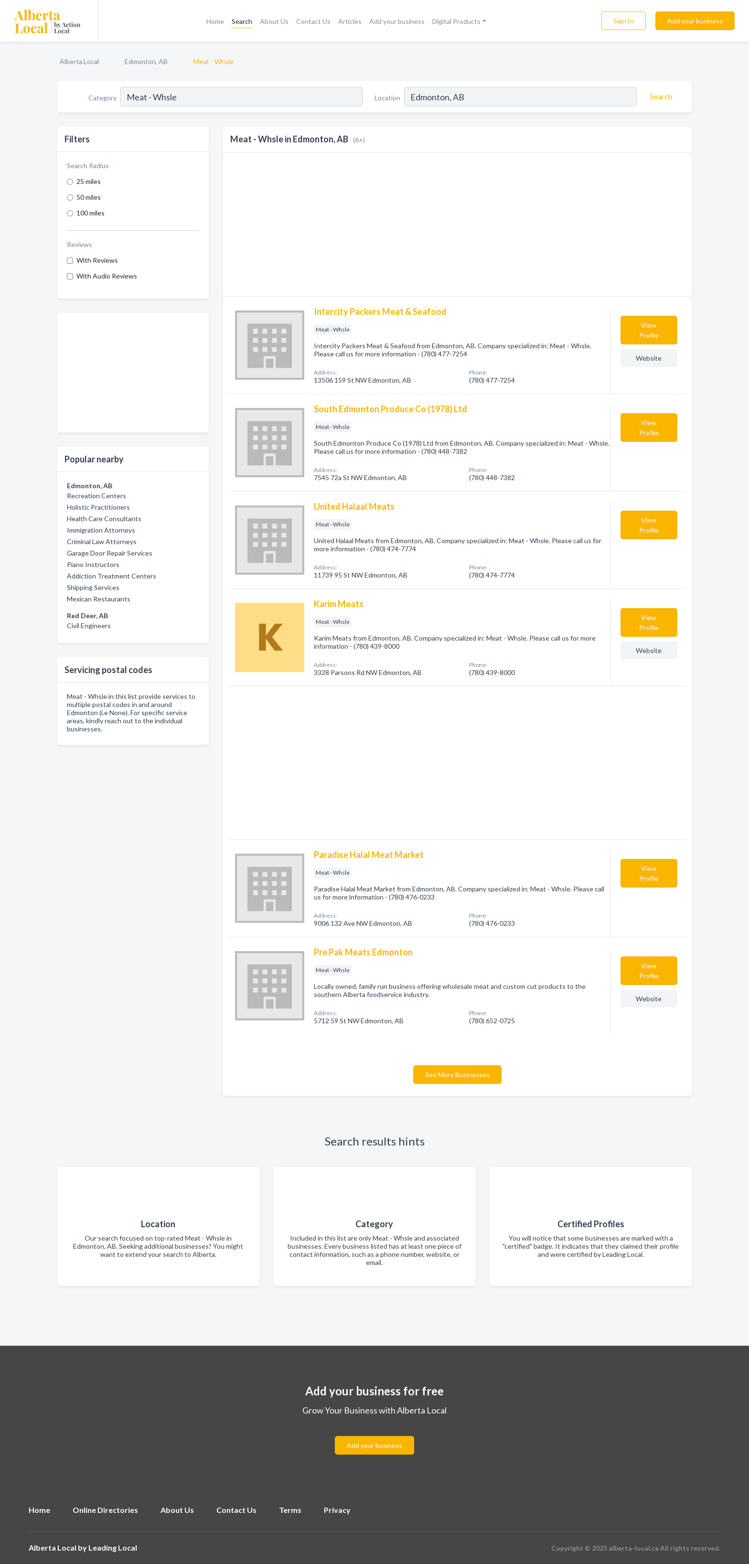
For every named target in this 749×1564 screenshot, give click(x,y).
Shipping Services (93, 587)
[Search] (659, 96)
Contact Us (313, 21)
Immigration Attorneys (101, 530)
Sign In (623, 21)
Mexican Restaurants (98, 599)
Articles (350, 21)
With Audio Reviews (106, 276)
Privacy (337, 1509)
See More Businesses (457, 1075)
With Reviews (97, 260)
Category (102, 98)
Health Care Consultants (104, 518)
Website (649, 358)
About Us (274, 21)
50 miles (88, 197)
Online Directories (105, 1509)
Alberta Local (79, 61)
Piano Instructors (93, 564)
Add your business (397, 21)
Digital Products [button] (456, 21)
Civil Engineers (89, 625)
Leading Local (112, 1547)
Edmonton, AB (146, 61)
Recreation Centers (96, 496)
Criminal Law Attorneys (102, 541)
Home (215, 21)
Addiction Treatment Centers (111, 576)
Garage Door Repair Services (109, 553)
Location (387, 98)
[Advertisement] (133, 372)
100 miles (90, 213)
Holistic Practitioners (98, 507)
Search (242, 21)
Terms (290, 1509)
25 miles (88, 181)
